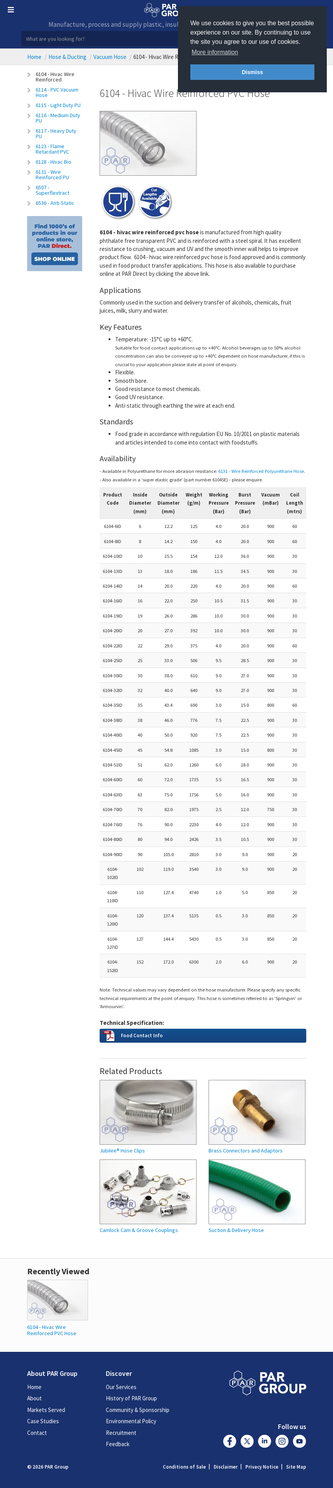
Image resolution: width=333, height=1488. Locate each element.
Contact (37, 1432)
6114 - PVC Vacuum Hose (57, 92)
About (34, 1398)
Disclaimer (226, 1467)
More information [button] (215, 52)
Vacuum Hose (109, 57)
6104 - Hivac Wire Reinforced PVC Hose (51, 1330)
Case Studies (43, 1421)
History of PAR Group (131, 1398)
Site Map (296, 1467)
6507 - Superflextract (52, 190)
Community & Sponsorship (137, 1410)
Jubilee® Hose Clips (122, 1151)
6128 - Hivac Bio (53, 161)
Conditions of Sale (184, 1467)
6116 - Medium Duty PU (58, 118)
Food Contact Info (142, 1035)
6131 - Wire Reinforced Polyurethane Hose (261, 471)
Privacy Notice (261, 1467)
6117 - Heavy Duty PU (56, 133)
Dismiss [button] (252, 72)
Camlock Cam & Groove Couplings (139, 1230)
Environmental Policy (131, 1421)
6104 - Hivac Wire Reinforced (55, 77)
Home (34, 57)
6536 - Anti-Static (55, 202)
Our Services (121, 1387)
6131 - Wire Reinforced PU (52, 174)
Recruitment (121, 1432)
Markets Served (46, 1410)
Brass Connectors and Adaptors (246, 1151)
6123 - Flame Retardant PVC (52, 149)
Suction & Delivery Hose (236, 1230)
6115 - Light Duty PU (58, 105)
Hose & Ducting (67, 57)
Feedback (117, 1444)
